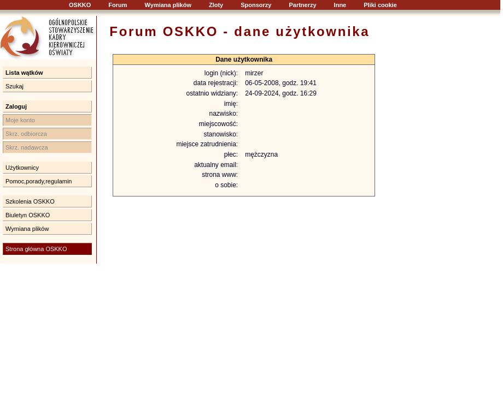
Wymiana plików (168, 5)
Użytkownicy (22, 167)
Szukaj (14, 86)
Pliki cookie (380, 5)
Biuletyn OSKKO (27, 215)
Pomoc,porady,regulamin (38, 181)
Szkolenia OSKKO (30, 201)
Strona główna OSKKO (36, 249)
